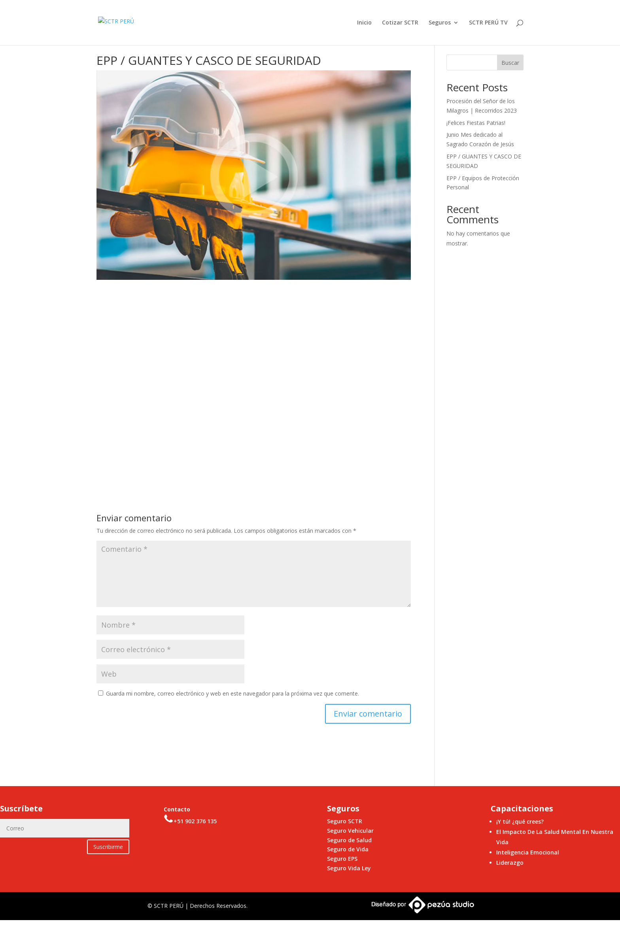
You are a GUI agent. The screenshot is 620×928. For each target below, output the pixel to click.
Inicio (364, 23)
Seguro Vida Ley (349, 868)
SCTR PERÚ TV (488, 23)
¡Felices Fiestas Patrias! (475, 122)
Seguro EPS (342, 858)
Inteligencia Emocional (527, 852)
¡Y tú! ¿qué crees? (520, 821)
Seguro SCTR (344, 821)
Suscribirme (108, 847)
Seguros (440, 23)
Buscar (510, 62)
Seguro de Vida (348, 849)
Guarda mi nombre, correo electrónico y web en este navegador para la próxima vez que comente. (232, 693)
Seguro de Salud (349, 840)
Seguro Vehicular (350, 830)
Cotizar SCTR (400, 23)
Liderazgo (510, 862)
